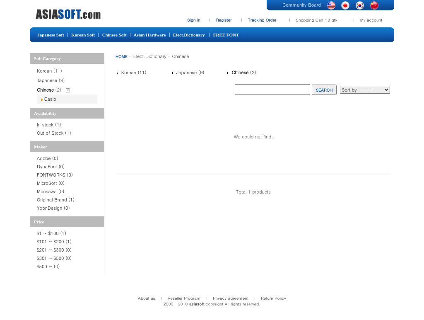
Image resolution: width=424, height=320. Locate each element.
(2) (243, 72)
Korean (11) (133, 72)
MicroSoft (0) (51, 183)
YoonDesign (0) (53, 208)
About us (146, 298)
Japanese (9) (189, 72)
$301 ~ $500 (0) (54, 258)
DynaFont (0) (51, 166)
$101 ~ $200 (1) (55, 241)
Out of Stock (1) (54, 133)
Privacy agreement (230, 298)
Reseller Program (184, 298)
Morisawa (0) (50, 191)
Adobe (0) (47, 158)
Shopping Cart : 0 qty (316, 20)
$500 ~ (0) (49, 266)
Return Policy (273, 298)
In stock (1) (49, 124)
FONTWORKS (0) (55, 175)
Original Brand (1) (56, 199)
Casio (50, 99)
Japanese (47, 80)
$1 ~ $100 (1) (51, 233)
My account (371, 20)
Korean (44, 71)
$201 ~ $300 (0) (55, 250)
